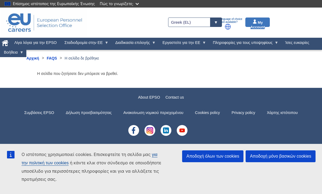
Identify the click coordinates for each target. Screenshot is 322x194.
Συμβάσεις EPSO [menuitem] (39, 112)
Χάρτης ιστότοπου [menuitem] (282, 112)
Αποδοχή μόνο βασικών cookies (280, 156)
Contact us (174, 97)
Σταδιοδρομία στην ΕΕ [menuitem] (84, 43)
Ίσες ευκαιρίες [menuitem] (297, 42)
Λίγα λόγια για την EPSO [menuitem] (35, 42)
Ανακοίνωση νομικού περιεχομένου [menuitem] (153, 112)
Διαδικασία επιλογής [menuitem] (133, 43)
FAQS (52, 58)
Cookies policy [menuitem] (207, 112)
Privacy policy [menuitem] (243, 112)
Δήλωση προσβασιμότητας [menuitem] (89, 112)
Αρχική (32, 58)
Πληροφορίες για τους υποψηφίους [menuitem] (243, 43)
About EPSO (149, 97)
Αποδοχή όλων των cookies (212, 156)
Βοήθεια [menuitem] (12, 53)
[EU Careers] (44, 23)
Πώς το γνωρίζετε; (119, 3)
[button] (228, 26)
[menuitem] (5, 42)
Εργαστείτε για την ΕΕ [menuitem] (182, 43)
